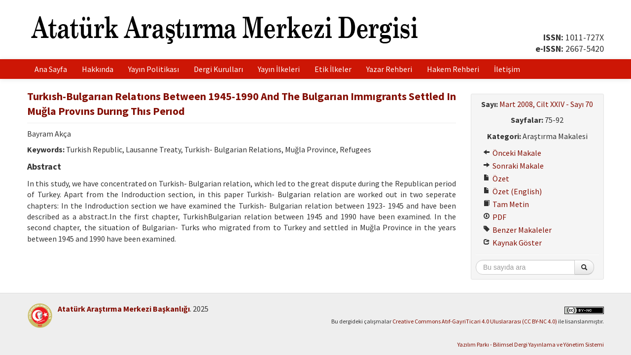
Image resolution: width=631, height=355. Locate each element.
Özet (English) (512, 191)
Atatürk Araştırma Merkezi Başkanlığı (124, 309)
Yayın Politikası (153, 69)
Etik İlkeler (333, 69)
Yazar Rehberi (389, 69)
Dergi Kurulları (218, 69)
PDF (494, 217)
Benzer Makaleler (517, 230)
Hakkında (97, 69)
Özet (496, 178)
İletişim (507, 69)
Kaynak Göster (512, 243)
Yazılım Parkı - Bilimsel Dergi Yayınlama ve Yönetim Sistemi (530, 344)
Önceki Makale (512, 153)
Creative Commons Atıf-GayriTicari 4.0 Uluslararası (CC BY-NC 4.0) (474, 321)
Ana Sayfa (51, 69)
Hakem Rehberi (453, 69)
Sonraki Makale (513, 166)
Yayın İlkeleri (279, 69)
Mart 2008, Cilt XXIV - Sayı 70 (546, 104)
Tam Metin (506, 204)
